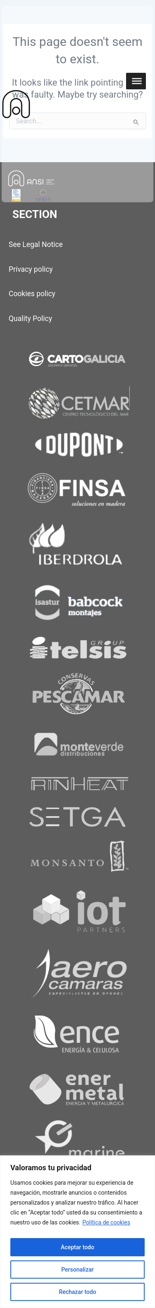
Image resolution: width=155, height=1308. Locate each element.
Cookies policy (32, 294)
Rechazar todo (77, 1292)
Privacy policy (31, 269)
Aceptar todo (77, 1247)
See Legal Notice (36, 244)
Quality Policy (30, 318)
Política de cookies (106, 1222)
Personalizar (77, 1269)
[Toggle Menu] (137, 81)
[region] (77, 1231)
